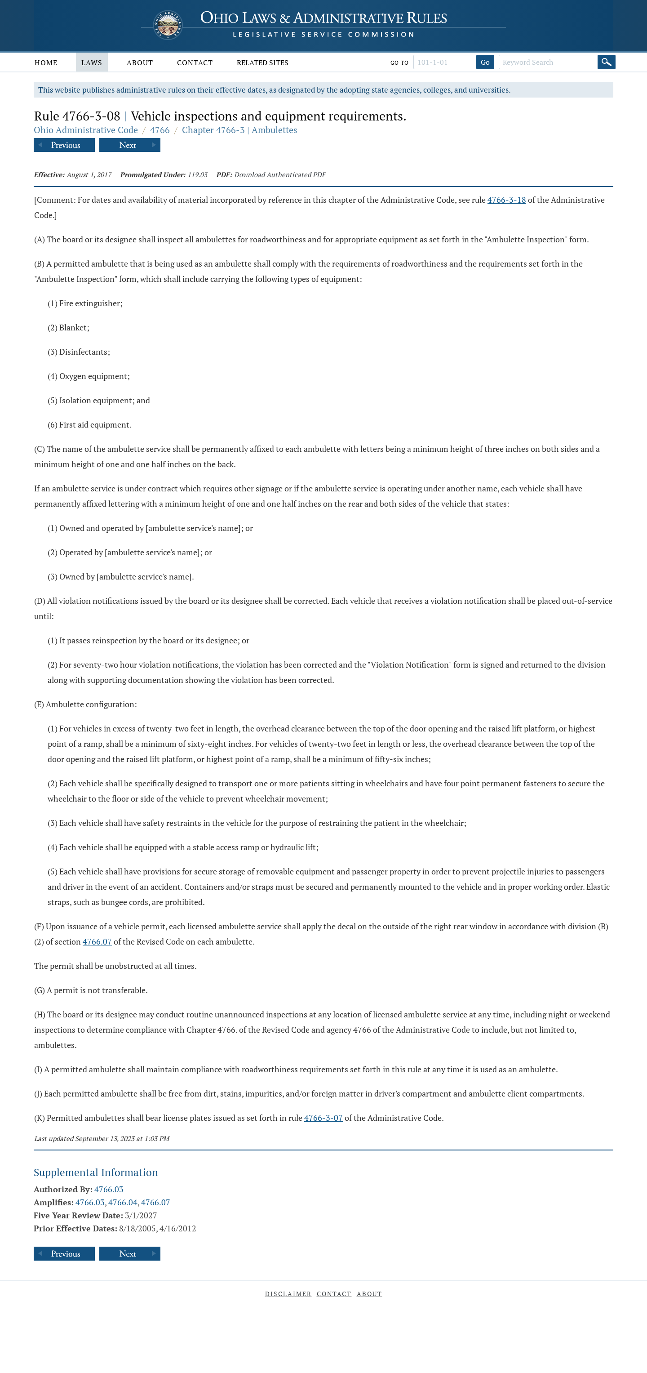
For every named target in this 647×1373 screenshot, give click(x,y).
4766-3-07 (323, 1117)
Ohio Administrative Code (86, 130)
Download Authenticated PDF (279, 174)
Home (46, 62)
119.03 (197, 174)
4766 (160, 130)
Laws (91, 62)
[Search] (607, 62)
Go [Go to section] (485, 62)
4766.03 (109, 1189)
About (140, 62)
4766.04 (122, 1202)
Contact (195, 62)
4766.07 (97, 941)
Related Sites (262, 62)
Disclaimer (288, 1293)
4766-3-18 (506, 199)
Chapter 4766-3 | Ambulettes (239, 130)
